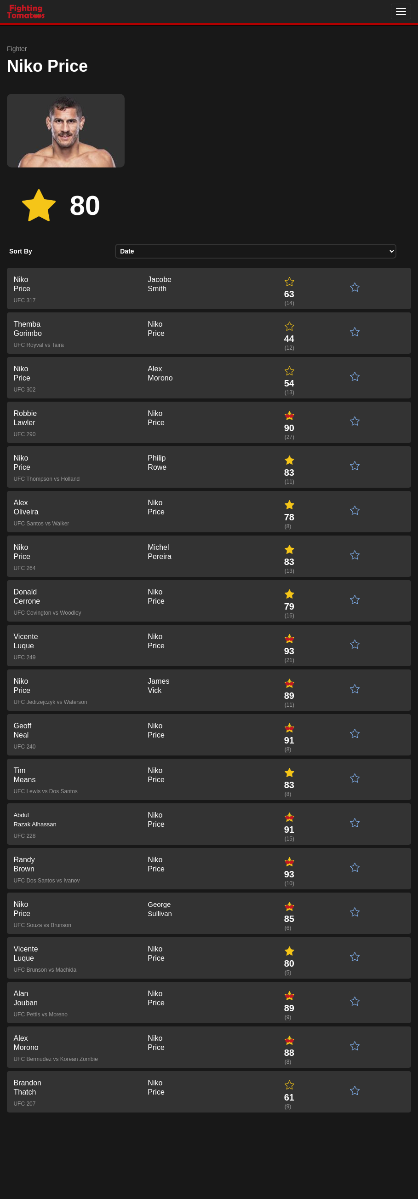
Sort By (20, 251)
